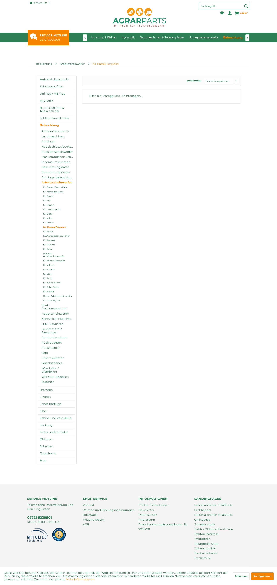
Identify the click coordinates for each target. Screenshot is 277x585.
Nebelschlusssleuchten (58, 146)
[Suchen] (246, 6)
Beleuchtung (49, 125)
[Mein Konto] (229, 13)
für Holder (48, 291)
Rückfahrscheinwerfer (57, 151)
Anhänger (49, 141)
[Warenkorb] (241, 13)
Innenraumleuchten (56, 162)
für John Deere (51, 287)
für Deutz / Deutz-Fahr (55, 187)
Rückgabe (90, 514)
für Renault (49, 240)
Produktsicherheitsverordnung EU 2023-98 (163, 527)
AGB (86, 524)
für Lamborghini (52, 209)
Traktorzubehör (205, 548)
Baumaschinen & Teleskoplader (52, 109)
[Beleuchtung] (233, 37)
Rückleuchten (52, 342)
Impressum (146, 519)
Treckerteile (202, 558)
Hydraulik (46, 100)
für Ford (47, 278)
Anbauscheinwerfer (55, 131)
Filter (43, 411)
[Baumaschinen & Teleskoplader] (162, 37)
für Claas (47, 213)
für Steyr (47, 274)
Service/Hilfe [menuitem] (39, 2)
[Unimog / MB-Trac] (104, 37)
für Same (48, 196)
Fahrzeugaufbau (51, 86)
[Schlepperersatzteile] (204, 37)
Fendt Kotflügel (51, 404)
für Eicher (48, 222)
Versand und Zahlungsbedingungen (109, 510)
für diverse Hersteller (54, 260)
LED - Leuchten (53, 324)
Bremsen (46, 389)
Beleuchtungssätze (55, 167)
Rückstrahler (51, 347)
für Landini (49, 205)
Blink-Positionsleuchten (54, 306)
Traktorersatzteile (206, 534)
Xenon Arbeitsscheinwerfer (57, 296)
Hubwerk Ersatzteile (54, 79)
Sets (45, 353)
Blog (43, 460)
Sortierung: (194, 80)
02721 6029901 (50, 39)
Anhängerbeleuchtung (58, 177)
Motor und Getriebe (54, 432)
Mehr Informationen (80, 579)
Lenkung (46, 425)
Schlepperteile (204, 524)
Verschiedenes (52, 363)
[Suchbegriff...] (224, 6)
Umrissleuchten (53, 358)
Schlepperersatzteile (54, 118)
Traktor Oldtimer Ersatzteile (213, 529)
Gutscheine (48, 453)
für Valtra (48, 218)
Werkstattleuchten (55, 376)
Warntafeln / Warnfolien (50, 370)
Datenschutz (147, 514)
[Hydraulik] (128, 37)
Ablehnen (241, 576)
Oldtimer (46, 439)
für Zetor (48, 249)
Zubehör (48, 382)
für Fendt (48, 231)
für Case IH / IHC (52, 300)
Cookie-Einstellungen (153, 505)
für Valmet (48, 265)
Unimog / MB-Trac (52, 93)
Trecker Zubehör (206, 553)
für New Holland (52, 282)
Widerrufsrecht (93, 519)
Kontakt (88, 505)
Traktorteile (202, 538)
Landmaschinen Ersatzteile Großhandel (213, 508)
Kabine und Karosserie (55, 418)
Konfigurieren (262, 576)
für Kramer (49, 269)
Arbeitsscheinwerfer (57, 182)
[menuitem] (224, 8)
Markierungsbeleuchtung (58, 157)
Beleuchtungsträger (56, 172)
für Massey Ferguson (54, 227)
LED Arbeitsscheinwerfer (56, 236)
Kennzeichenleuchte (56, 318)
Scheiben (46, 446)
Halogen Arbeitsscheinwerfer (54, 255)
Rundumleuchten (54, 337)
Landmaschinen (53, 136)
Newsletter (146, 510)
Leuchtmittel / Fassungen (52, 330)
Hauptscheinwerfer (55, 313)
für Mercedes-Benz (53, 191)
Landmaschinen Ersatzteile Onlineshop (213, 517)
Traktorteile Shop (206, 543)
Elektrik (45, 397)
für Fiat (47, 200)
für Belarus (49, 244)
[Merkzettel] (222, 13)
